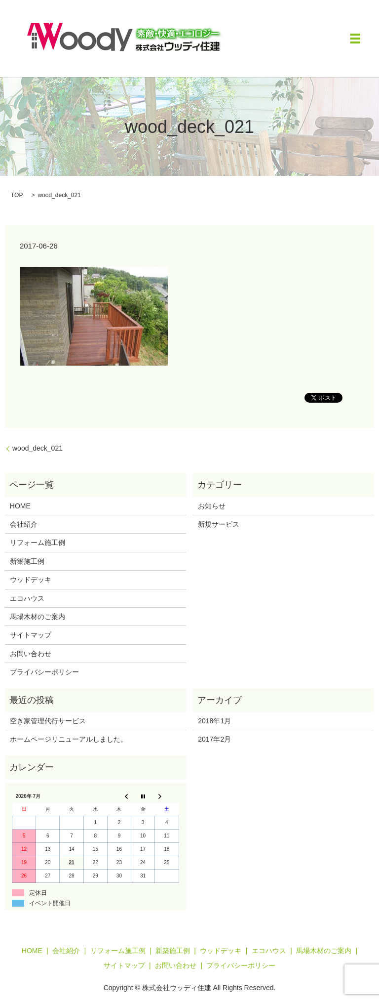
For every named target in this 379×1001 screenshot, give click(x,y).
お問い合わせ (30, 654)
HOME (20, 506)
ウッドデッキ (30, 580)
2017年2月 (214, 739)
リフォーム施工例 (37, 542)
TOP (17, 195)
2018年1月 (214, 721)
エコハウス (27, 598)
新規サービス (218, 524)
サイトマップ (30, 635)
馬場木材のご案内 (37, 617)
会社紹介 (24, 524)
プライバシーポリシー (44, 672)
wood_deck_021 (37, 448)
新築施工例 (27, 561)
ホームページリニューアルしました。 (68, 739)
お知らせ (212, 506)
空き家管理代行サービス (48, 721)
